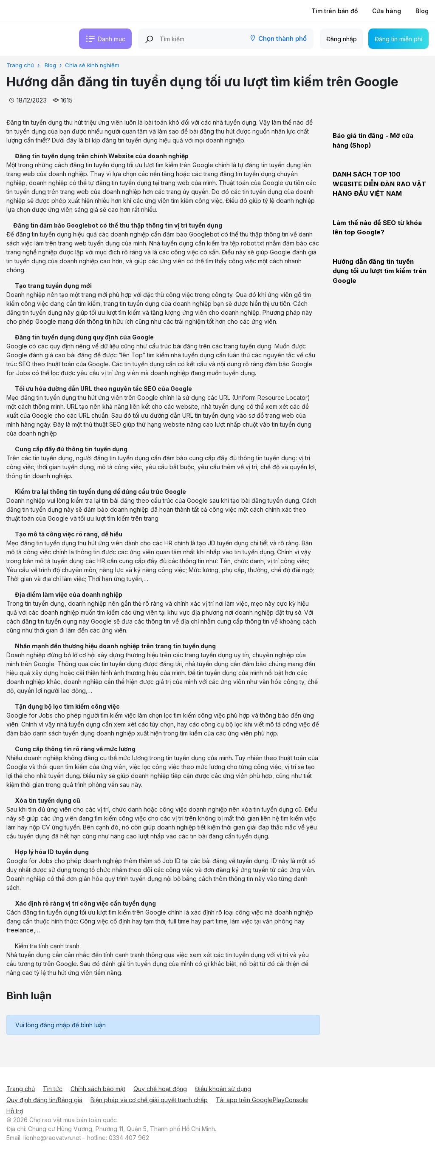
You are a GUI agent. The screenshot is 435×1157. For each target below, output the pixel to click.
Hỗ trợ (14, 1110)
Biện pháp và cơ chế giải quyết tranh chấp (149, 1099)
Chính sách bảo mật (98, 1088)
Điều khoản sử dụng (223, 1088)
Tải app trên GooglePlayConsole (262, 1099)
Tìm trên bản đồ (334, 10)
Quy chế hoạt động (160, 1088)
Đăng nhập (341, 39)
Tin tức (52, 1088)
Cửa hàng (386, 10)
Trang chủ (20, 1088)
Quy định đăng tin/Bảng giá (44, 1099)
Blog (422, 10)
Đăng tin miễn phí (398, 39)
